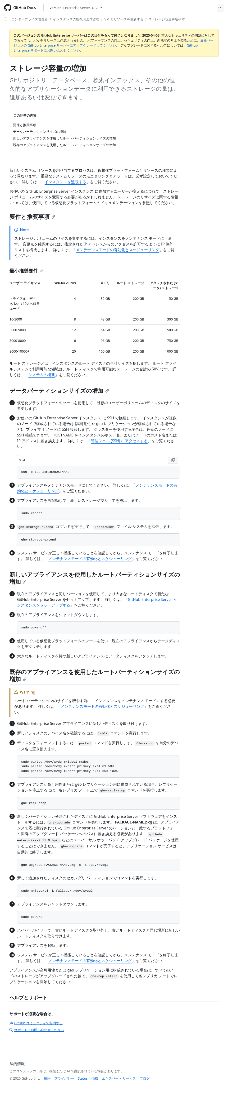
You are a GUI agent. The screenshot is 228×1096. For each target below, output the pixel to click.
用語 (47, 1078)
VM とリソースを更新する (123, 19)
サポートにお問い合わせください (36, 1030)
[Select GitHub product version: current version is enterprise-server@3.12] (76, 7)
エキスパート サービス (119, 1078)
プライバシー (64, 1078)
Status (83, 1078)
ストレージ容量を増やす (166, 19)
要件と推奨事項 (32, 216)
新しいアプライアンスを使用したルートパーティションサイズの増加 (94, 577)
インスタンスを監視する (65, 181)
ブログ (145, 1078)
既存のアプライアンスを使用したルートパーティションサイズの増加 (94, 675)
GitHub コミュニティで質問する (36, 1023)
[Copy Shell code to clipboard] (173, 460)
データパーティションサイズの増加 (59, 390)
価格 (94, 1078)
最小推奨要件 (26, 271)
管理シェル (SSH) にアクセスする (119, 440)
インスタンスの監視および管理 (76, 19)
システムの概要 (41, 374)
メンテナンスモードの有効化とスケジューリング (117, 249)
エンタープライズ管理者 (29, 19)
